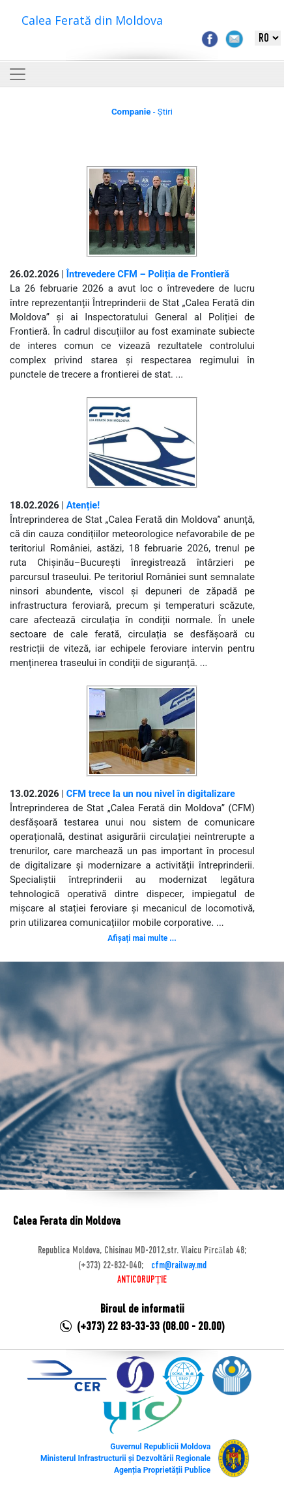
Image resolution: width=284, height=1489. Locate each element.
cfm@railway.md (178, 1265)
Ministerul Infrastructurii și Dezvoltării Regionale (125, 1458)
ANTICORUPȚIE (142, 1280)
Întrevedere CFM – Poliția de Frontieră (147, 274)
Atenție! (83, 505)
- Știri (142, 112)
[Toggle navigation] (17, 74)
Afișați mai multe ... (141, 938)
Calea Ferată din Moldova (92, 20)
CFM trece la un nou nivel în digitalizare (150, 794)
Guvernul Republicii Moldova (160, 1446)
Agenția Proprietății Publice (162, 1470)
